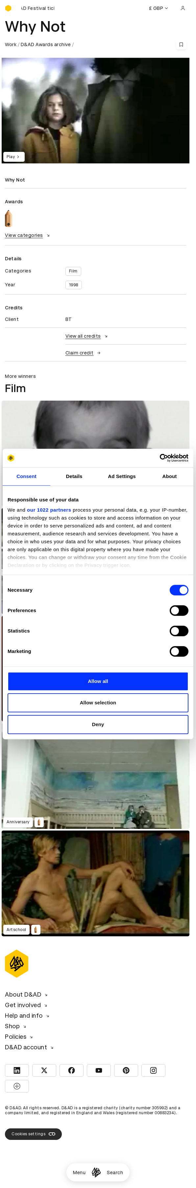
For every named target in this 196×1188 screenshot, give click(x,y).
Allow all (98, 681)
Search (115, 1172)
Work (10, 44)
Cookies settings (33, 1134)
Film (73, 271)
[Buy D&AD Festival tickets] (37, 8)
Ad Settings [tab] (121, 476)
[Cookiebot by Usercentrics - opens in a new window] (159, 458)
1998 (73, 285)
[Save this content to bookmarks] (181, 44)
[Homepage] (96, 1172)
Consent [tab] (26, 476)
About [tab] (169, 476)
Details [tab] (74, 476)
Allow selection (98, 702)
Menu (79, 1172)
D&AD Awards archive (46, 44)
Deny (98, 724)
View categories (28, 235)
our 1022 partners (49, 510)
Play (14, 157)
